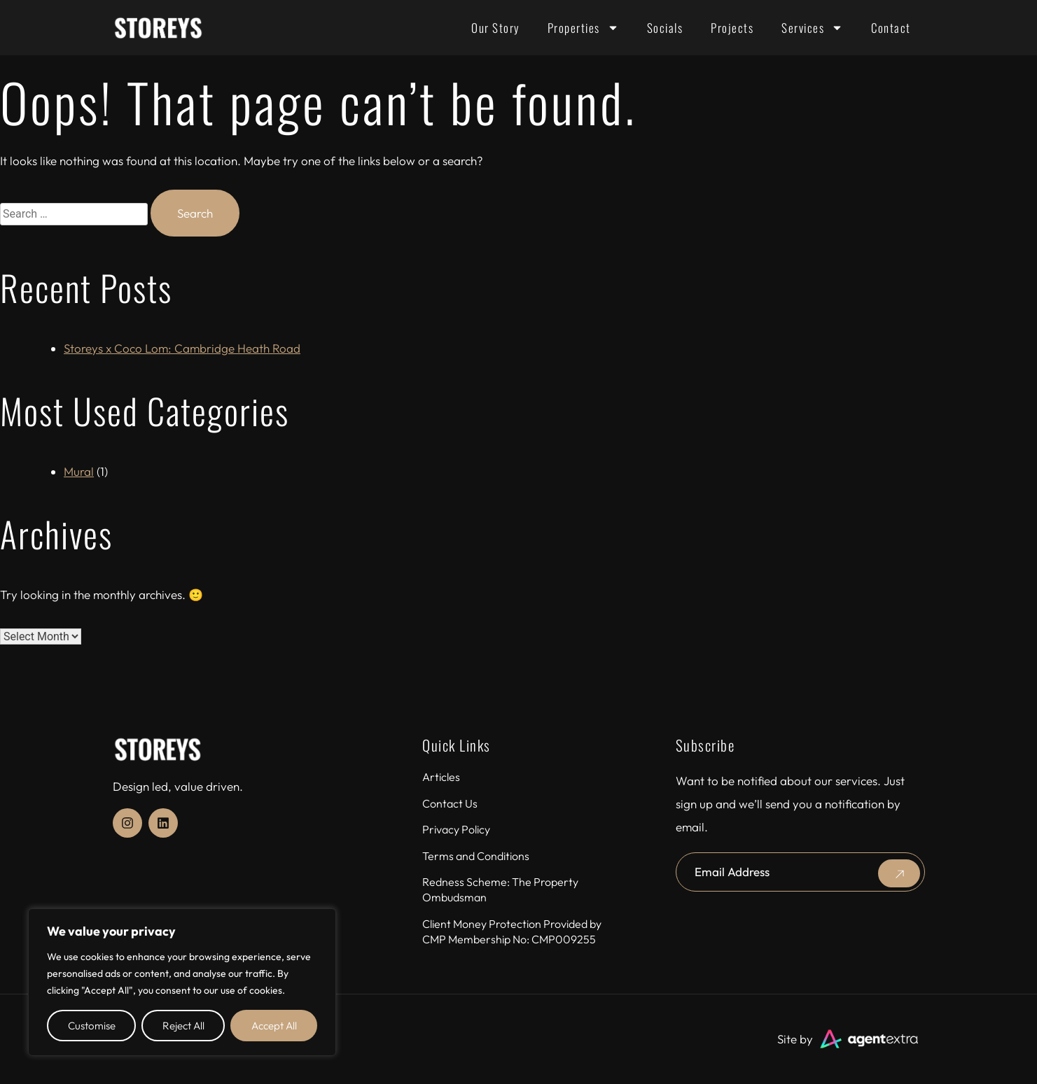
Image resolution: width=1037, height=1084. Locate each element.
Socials (665, 27)
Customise (92, 1025)
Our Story (495, 27)
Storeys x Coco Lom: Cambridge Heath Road (182, 348)
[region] (182, 982)
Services (812, 28)
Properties (583, 28)
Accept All (274, 1025)
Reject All (183, 1025)
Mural (79, 471)
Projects (732, 27)
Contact (891, 27)
